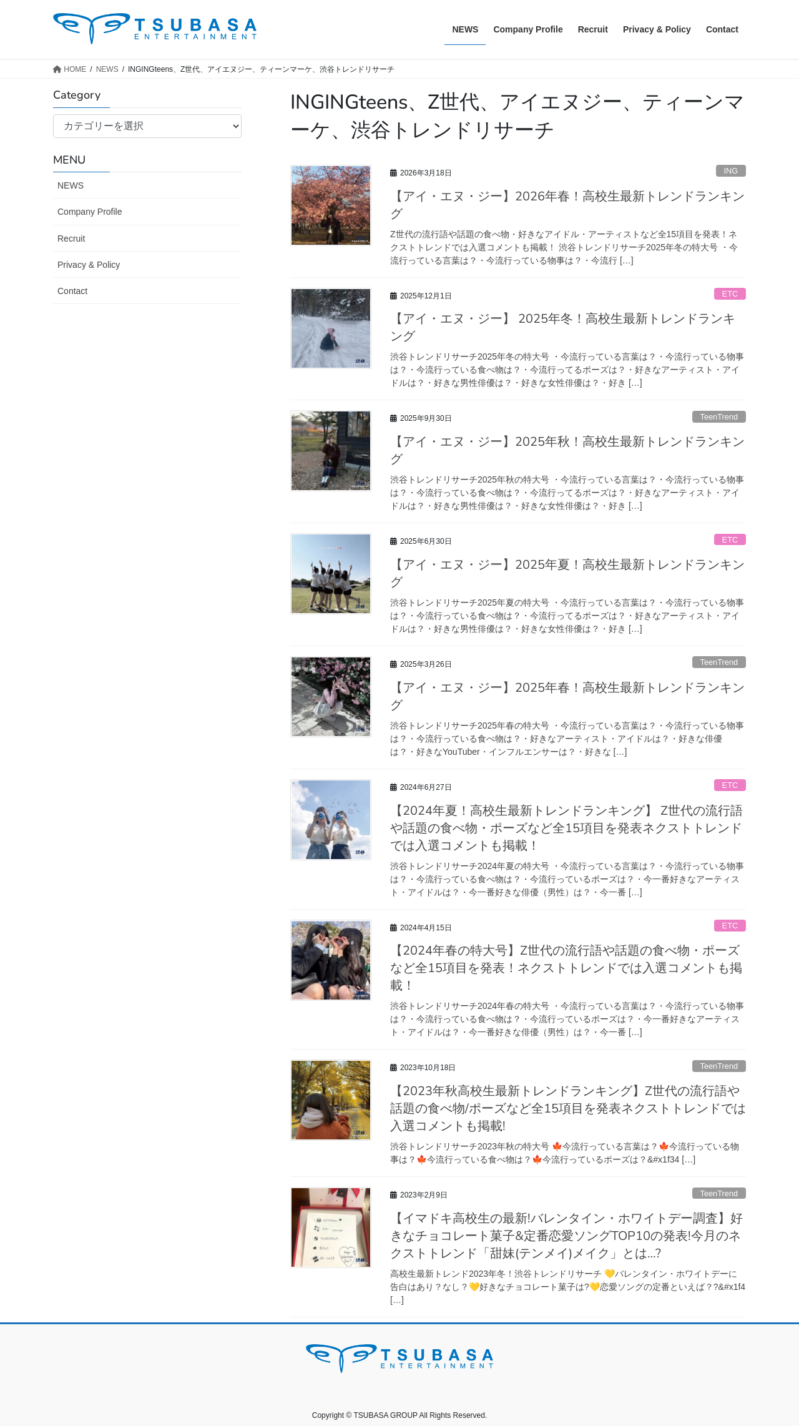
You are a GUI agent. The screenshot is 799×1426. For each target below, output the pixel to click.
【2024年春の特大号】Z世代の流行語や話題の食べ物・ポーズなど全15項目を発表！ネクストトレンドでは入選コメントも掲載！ (566, 968)
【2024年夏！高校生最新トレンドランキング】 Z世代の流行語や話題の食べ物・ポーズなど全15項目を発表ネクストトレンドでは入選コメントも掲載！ (566, 828)
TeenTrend (719, 416)
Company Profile (89, 212)
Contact (72, 291)
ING (730, 170)
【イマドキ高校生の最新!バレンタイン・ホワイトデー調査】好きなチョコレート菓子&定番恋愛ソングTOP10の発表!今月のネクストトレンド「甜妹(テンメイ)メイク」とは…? (566, 1236)
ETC (730, 293)
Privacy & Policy (88, 265)
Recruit (71, 238)
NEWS (70, 185)
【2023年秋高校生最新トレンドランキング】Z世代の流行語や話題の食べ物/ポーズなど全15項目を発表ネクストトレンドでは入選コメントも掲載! (568, 1108)
